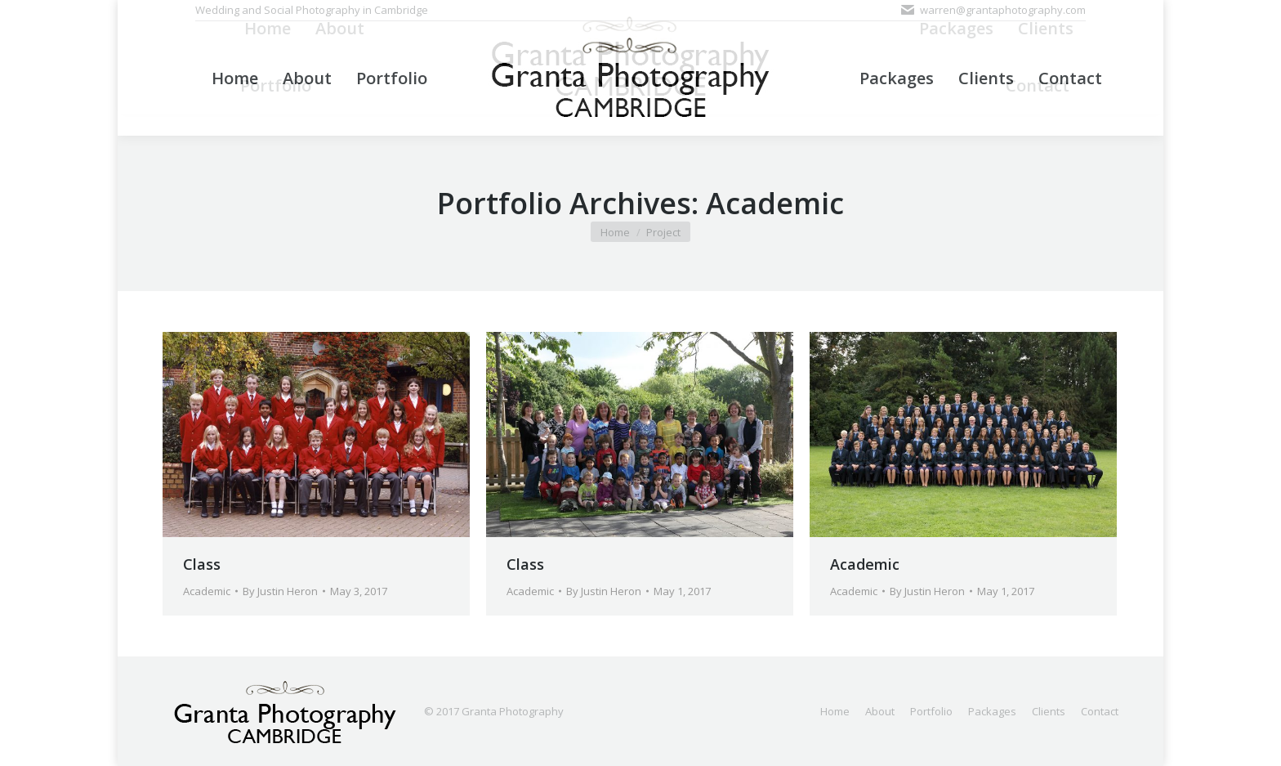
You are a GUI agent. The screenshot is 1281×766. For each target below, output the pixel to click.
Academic (206, 591)
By (280, 591)
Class (202, 564)
